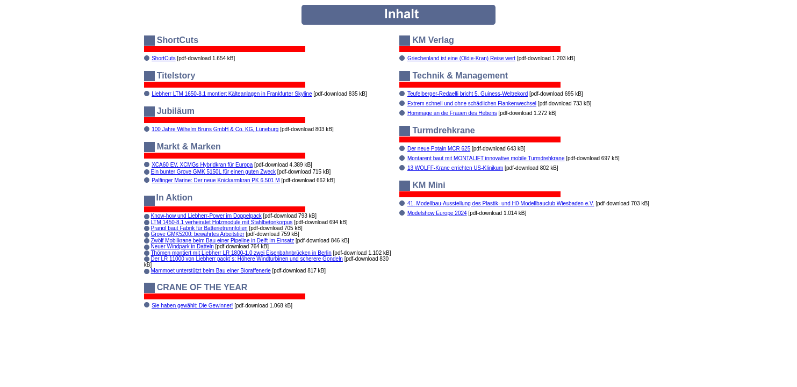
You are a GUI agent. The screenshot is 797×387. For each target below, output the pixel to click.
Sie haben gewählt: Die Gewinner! (192, 306)
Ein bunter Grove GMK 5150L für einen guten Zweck (213, 172)
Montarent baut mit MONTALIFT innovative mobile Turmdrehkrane (486, 158)
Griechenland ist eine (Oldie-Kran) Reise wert (461, 58)
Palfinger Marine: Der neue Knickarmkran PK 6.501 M (215, 180)
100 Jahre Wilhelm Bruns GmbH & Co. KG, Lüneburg (215, 129)
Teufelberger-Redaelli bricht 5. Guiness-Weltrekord (467, 94)
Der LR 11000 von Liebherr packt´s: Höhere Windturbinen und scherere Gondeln (247, 259)
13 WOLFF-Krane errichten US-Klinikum (455, 168)
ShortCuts (163, 58)
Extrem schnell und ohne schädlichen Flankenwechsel (471, 103)
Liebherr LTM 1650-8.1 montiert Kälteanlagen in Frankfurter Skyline (232, 94)
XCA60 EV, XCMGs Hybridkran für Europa (202, 165)
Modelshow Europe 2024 (437, 213)
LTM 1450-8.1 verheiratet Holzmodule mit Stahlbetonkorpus (222, 222)
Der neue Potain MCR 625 (438, 149)
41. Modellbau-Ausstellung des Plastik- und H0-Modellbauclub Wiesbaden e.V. (500, 203)
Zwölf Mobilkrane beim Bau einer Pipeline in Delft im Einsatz (223, 240)
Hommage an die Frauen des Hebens (452, 113)
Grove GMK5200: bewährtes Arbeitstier (198, 234)
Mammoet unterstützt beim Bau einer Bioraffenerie (211, 271)
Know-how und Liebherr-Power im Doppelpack (206, 216)
